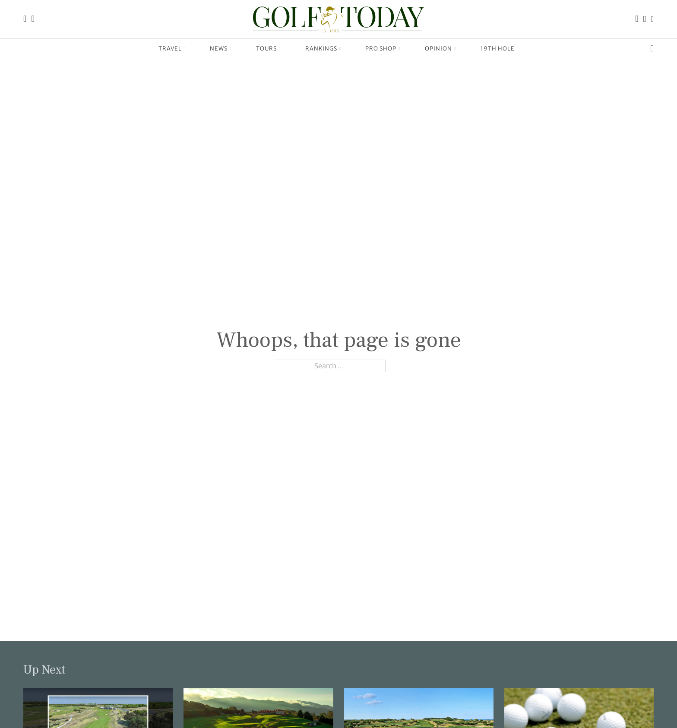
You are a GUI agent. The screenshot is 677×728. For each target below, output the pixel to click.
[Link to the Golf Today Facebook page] (636, 19)
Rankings (321, 48)
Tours (266, 48)
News (219, 48)
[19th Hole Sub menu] (518, 49)
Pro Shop (380, 48)
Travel (170, 48)
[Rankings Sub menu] (340, 49)
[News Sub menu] (231, 49)
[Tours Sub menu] (280, 49)
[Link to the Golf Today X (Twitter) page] (652, 19)
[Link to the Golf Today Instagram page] (644, 19)
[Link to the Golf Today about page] (32, 19)
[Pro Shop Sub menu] (400, 49)
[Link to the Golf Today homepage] (24, 19)
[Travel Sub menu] (185, 49)
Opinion (438, 48)
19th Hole (498, 48)
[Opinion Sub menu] (455, 49)
